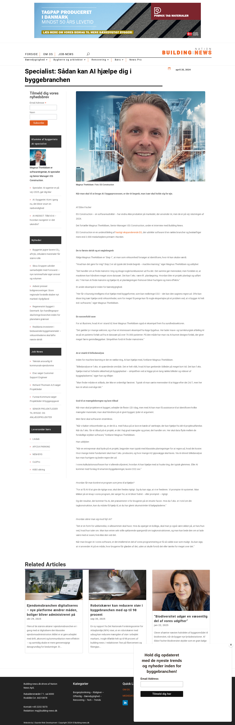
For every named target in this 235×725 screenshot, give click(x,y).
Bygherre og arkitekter (68, 59)
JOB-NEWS (66, 54)
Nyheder (36, 240)
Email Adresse (38, 102)
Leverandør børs (41, 429)
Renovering (99, 59)
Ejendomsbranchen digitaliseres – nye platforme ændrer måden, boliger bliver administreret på (52, 610)
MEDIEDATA (129, 695)
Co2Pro (36, 462)
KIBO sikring (39, 469)
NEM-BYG (37, 454)
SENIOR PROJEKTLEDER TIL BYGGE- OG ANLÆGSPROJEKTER (44, 413)
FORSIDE (31, 54)
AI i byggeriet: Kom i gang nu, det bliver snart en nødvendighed (44, 203)
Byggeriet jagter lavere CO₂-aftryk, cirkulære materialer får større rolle (45, 253)
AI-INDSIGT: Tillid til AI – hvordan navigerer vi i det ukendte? (43, 220)
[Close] (230, 662)
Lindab (36, 439)
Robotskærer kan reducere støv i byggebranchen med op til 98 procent (116, 610)
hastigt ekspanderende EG (128, 232)
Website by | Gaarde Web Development (41, 723)
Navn (32, 112)
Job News (37, 351)
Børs (118, 59)
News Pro (135, 59)
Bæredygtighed (35, 59)
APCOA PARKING (41, 446)
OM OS (48, 54)
